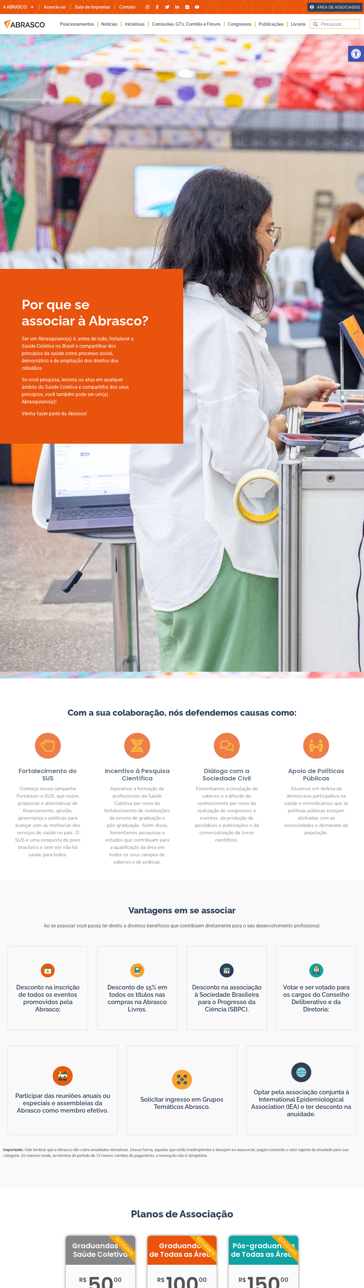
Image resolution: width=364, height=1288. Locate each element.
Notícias (109, 24)
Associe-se (54, 7)
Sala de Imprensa (92, 7)
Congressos (239, 24)
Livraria (298, 24)
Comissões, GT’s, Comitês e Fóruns (186, 24)
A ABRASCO (18, 7)
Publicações (271, 24)
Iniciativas (135, 24)
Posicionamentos (77, 24)
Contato (127, 7)
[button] (356, 54)
